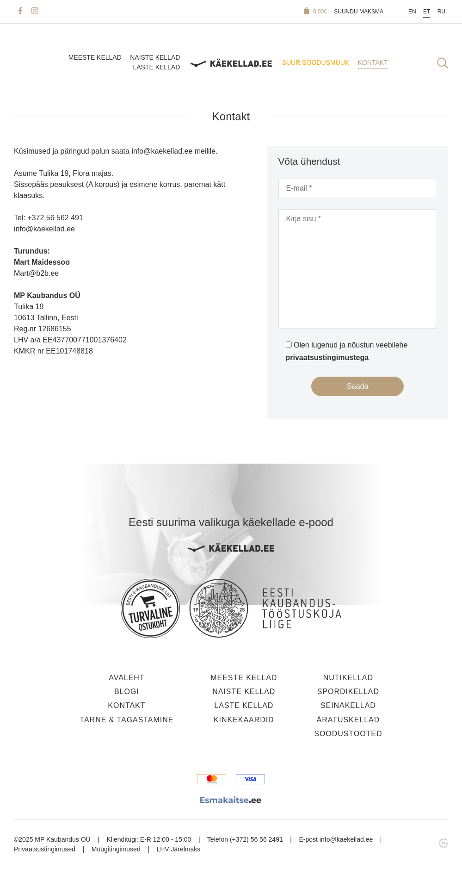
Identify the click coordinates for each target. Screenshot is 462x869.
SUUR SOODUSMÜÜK (315, 62)
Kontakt (373, 62)
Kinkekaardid (244, 720)
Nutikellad (348, 678)
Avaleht (126, 678)
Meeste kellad (95, 57)
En (412, 11)
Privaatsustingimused (44, 849)
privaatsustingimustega (327, 357)
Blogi (126, 691)
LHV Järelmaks (178, 849)
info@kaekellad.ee (346, 839)
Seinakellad (348, 705)
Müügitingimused (116, 849)
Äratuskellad (348, 720)
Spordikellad (348, 691)
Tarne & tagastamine (126, 720)
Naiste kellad (155, 57)
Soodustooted (348, 734)
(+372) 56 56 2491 (256, 839)
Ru (441, 11)
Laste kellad (156, 67)
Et (426, 11)
